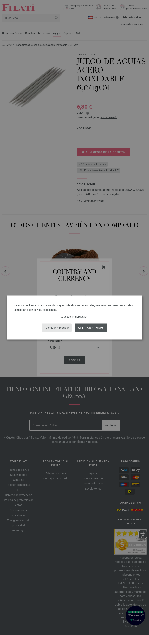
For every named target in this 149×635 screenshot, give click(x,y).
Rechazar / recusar (56, 327)
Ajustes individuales (74, 316)
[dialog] (74, 318)
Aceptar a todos (91, 327)
